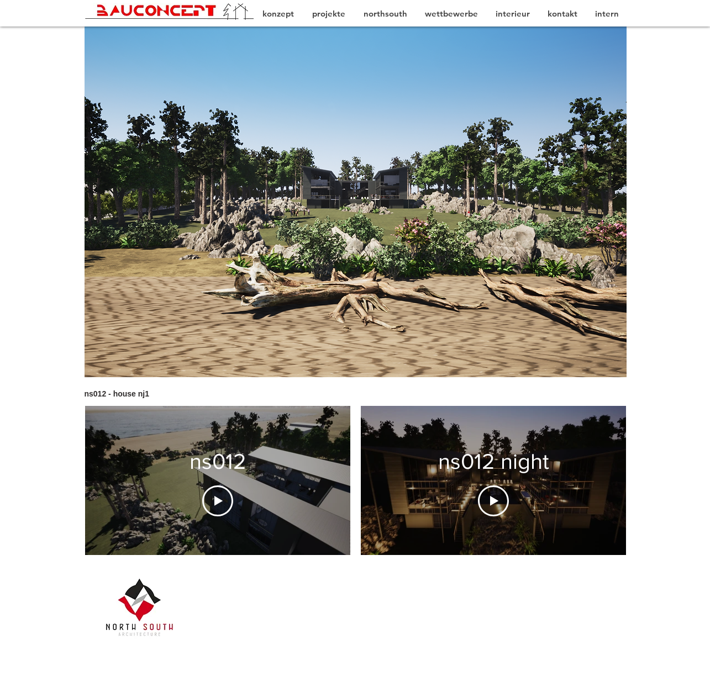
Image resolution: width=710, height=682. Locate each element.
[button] (356, 202)
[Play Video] (217, 500)
